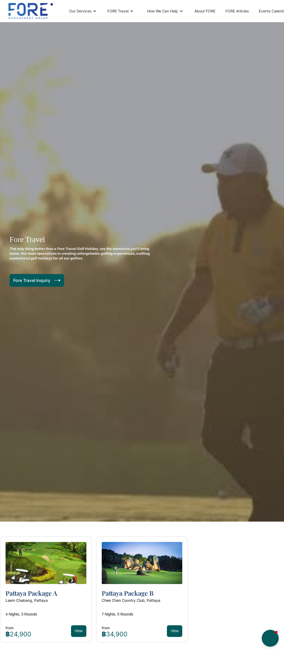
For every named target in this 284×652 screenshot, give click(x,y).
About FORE (204, 11)
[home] (30, 11)
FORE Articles (237, 11)
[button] (82, 11)
